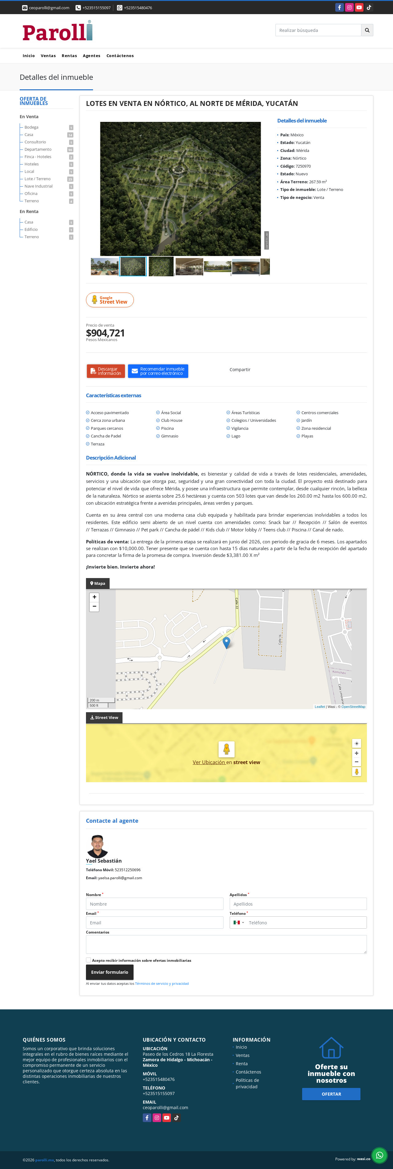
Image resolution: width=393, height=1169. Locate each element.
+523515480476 (138, 7)
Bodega (49, 127)
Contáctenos (120, 55)
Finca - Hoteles (49, 156)
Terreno (49, 201)
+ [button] (94, 597)
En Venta (29, 116)
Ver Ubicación (209, 762)
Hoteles (49, 164)
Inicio (29, 55)
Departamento (49, 149)
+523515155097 (97, 7)
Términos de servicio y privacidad (162, 983)
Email (92, 913)
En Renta (29, 211)
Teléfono (239, 913)
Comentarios (97, 932)
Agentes (91, 55)
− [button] (94, 607)
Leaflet (320, 707)
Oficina (49, 193)
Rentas (69, 55)
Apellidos (239, 894)
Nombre (94, 894)
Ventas (48, 55)
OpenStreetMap (353, 707)
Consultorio (49, 142)
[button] (264, 127)
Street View (111, 300)
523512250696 (128, 869)
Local (49, 171)
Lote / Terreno (49, 179)
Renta (242, 1063)
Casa (49, 134)
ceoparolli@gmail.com (165, 1107)
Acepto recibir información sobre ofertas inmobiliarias (141, 960)
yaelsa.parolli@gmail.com (120, 877)
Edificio (49, 229)
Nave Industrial (49, 186)
